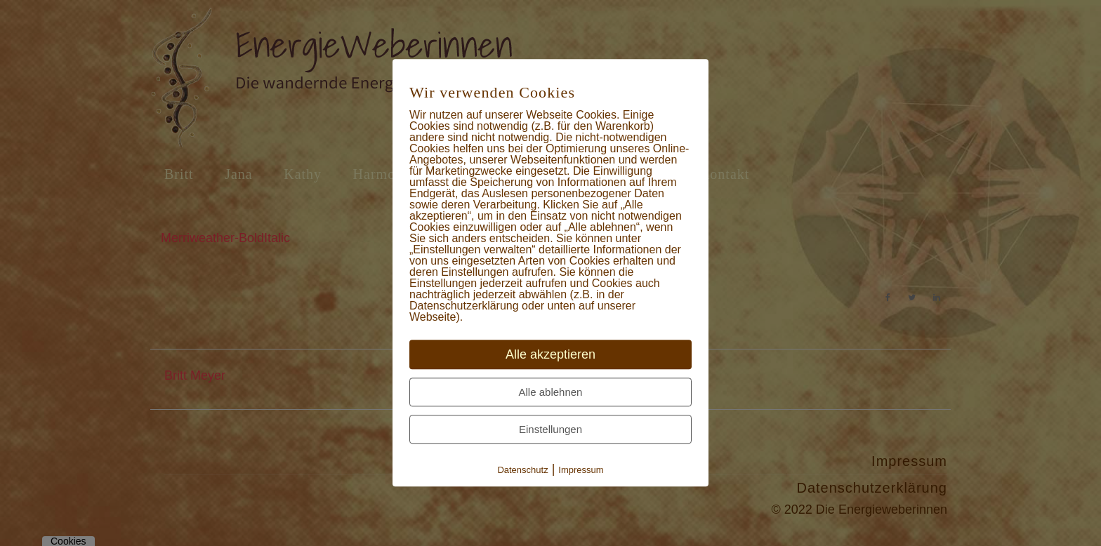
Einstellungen (550, 430)
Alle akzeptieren (550, 355)
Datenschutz (522, 470)
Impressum (580, 470)
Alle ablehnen (551, 393)
